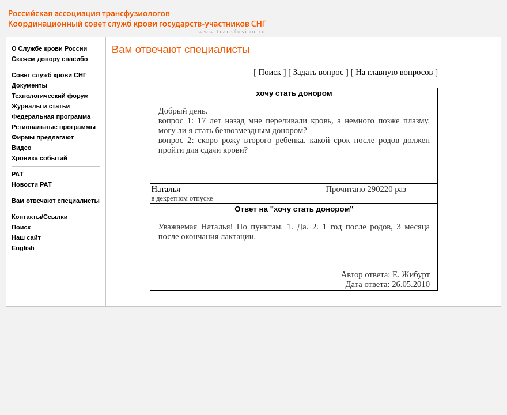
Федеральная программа (51, 116)
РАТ (18, 174)
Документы (29, 85)
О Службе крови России (49, 48)
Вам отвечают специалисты (56, 200)
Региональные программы (54, 126)
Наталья (165, 189)
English (23, 247)
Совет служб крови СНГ (49, 74)
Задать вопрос (318, 72)
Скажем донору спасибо (50, 58)
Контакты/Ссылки (40, 216)
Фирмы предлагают (43, 137)
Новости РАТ (32, 184)
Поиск (21, 227)
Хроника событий (39, 157)
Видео (22, 147)
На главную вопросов (394, 72)
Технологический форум (50, 95)
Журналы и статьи (41, 106)
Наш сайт (26, 237)
